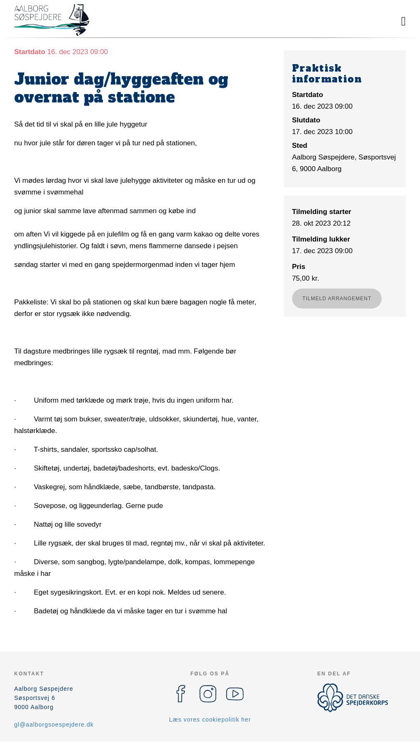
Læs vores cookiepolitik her (210, 719)
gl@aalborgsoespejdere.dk (54, 724)
